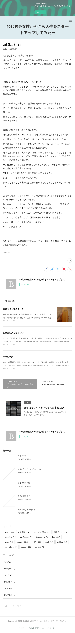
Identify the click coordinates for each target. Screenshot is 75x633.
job (56, 537)
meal (49, 542)
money (22, 542)
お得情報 (23, 532)
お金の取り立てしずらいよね (29, 469)
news (9, 542)
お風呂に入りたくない (13, 333)
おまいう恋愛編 (41, 532)
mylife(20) (6, 252)
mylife (36, 542)
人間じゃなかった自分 (26, 510)
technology (42, 537)
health (9, 532)
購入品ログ (60, 532)
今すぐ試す (40, 12)
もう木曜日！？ (24, 496)
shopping (10, 537)
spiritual (39, 547)
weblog (62, 542)
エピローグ (22, 456)
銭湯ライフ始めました (13, 309)
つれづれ (11, 547)
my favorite (26, 537)
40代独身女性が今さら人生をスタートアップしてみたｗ (37, 29)
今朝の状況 (8, 357)
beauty (26, 547)
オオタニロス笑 (24, 483)
